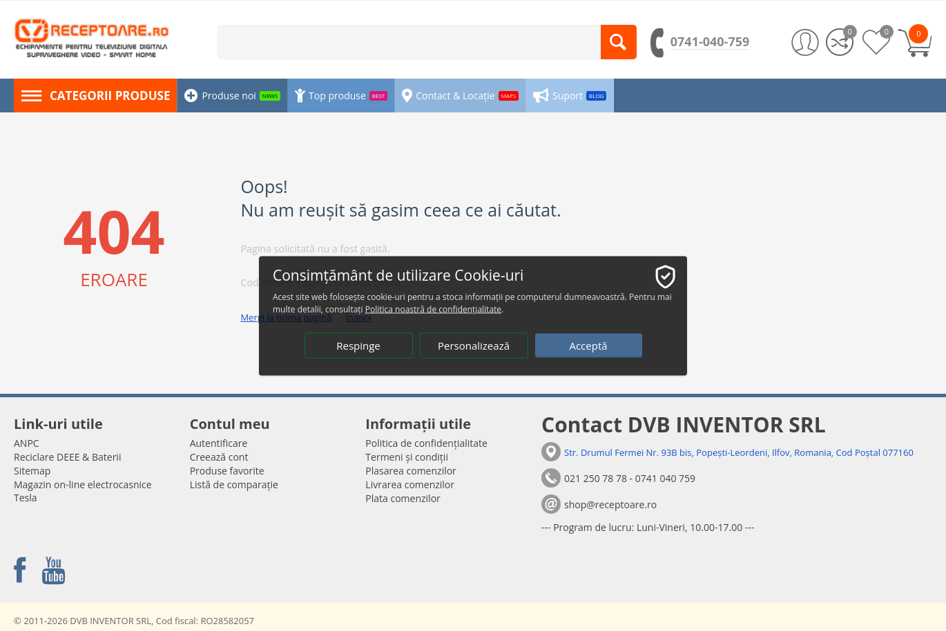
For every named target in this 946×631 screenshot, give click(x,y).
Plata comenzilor (402, 498)
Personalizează (474, 345)
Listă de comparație (234, 484)
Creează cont (219, 456)
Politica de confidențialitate (426, 443)
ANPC (26, 443)
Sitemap (32, 470)
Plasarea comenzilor (410, 470)
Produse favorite (227, 470)
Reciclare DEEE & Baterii (67, 456)
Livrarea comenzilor (409, 484)
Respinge (358, 345)
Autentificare (219, 443)
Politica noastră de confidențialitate (433, 308)
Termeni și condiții (406, 456)
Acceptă (588, 345)
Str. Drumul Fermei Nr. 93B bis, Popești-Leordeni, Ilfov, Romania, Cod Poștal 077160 (739, 452)
